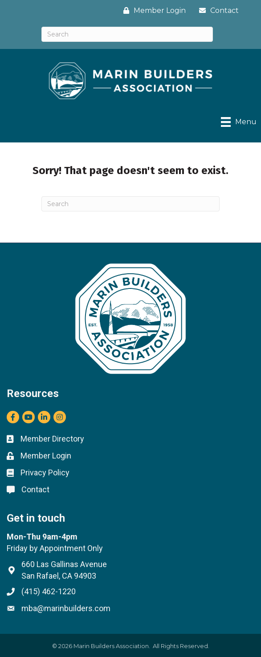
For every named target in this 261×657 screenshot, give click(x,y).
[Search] (127, 34)
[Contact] (217, 10)
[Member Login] (152, 10)
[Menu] (238, 122)
